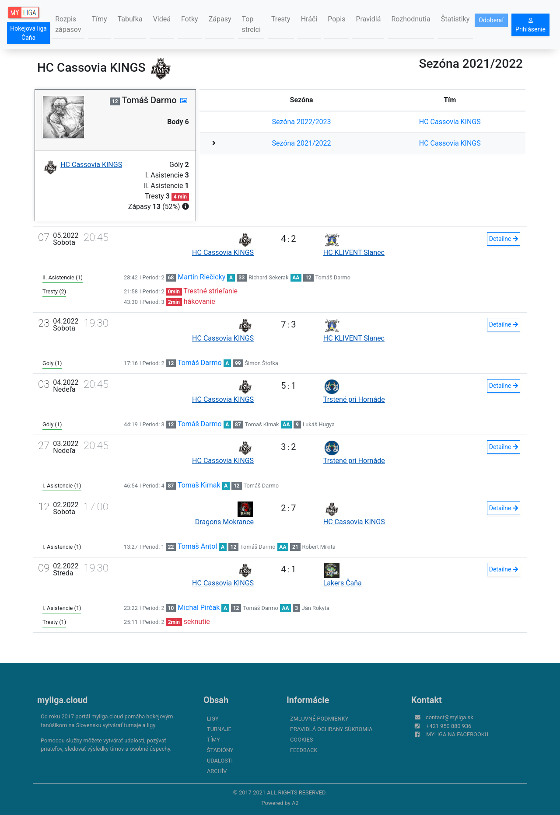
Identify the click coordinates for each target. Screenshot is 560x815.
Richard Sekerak (268, 277)
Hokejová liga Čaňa (28, 33)
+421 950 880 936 (448, 726)
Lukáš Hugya (319, 424)
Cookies (301, 739)
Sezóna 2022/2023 (301, 122)
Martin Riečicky (201, 277)
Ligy (213, 718)
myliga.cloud (62, 700)
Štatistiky (455, 19)
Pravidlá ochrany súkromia (331, 729)
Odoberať (491, 20)
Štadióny (220, 750)
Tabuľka (130, 19)
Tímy (99, 19)
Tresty (280, 19)
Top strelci (251, 24)
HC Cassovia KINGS (450, 122)
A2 (295, 803)
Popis (336, 19)
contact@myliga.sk (449, 717)
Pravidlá (368, 19)
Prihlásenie (530, 25)
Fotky (189, 19)
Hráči (309, 19)
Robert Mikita (319, 546)
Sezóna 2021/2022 (301, 143)
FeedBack (304, 750)
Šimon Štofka (261, 363)
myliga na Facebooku (457, 734)
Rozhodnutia (410, 19)
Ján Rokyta (315, 608)
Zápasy (220, 19)
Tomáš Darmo (333, 277)
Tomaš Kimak (262, 424)
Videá (162, 19)
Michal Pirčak (199, 607)
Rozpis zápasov (68, 24)
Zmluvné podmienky (319, 718)
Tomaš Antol (197, 546)
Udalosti (220, 760)
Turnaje (219, 729)
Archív (217, 771)
